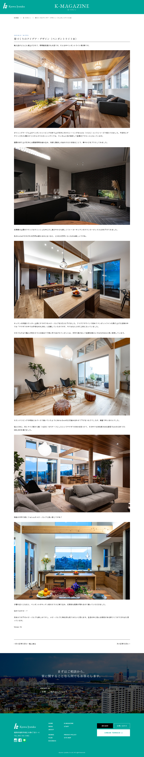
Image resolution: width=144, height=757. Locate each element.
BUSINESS (52, 741)
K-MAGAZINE (69, 723)
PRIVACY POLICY (70, 735)
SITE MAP (67, 738)
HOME (50, 723)
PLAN (50, 738)
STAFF (66, 726)
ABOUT (51, 729)
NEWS (50, 726)
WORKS (51, 735)
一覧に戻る (31, 644)
